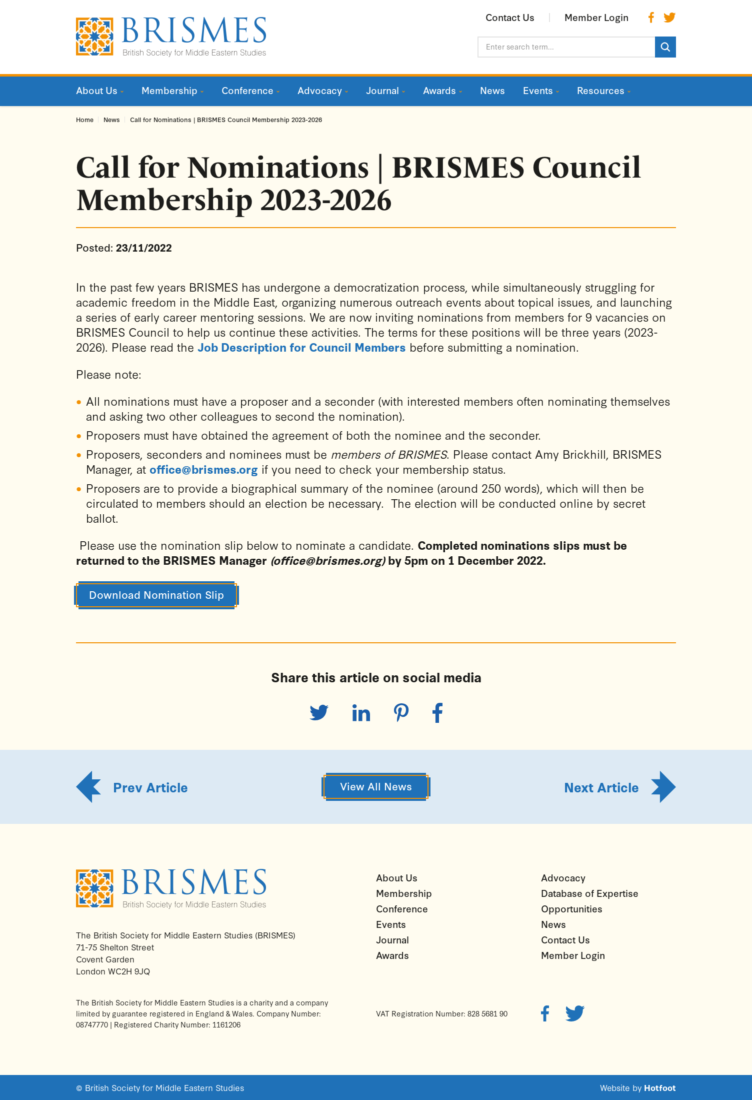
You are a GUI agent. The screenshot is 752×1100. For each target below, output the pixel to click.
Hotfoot (660, 1087)
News (112, 119)
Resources (600, 90)
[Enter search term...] (566, 47)
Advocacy (563, 877)
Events (391, 923)
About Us (397, 877)
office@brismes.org (204, 469)
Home (85, 119)
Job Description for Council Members (302, 347)
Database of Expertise (589, 892)
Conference (402, 908)
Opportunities (571, 908)
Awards (392, 954)
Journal (392, 939)
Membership (404, 892)
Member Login (573, 954)
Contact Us (565, 939)
